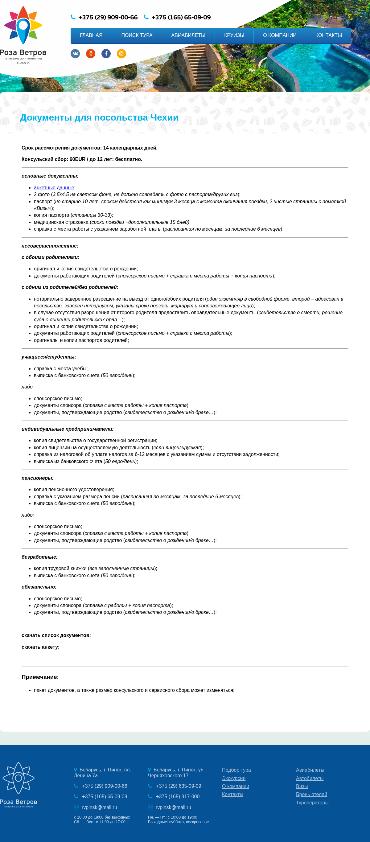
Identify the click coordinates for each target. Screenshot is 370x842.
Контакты (232, 794)
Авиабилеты (310, 770)
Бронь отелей (311, 794)
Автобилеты (310, 778)
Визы (302, 786)
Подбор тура (236, 770)
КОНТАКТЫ (328, 35)
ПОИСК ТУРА (137, 35)
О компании (235, 786)
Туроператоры (312, 802)
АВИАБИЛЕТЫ (188, 35)
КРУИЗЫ (234, 35)
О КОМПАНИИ (280, 35)
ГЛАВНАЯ (91, 35)
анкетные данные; (55, 187)
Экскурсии (233, 778)
